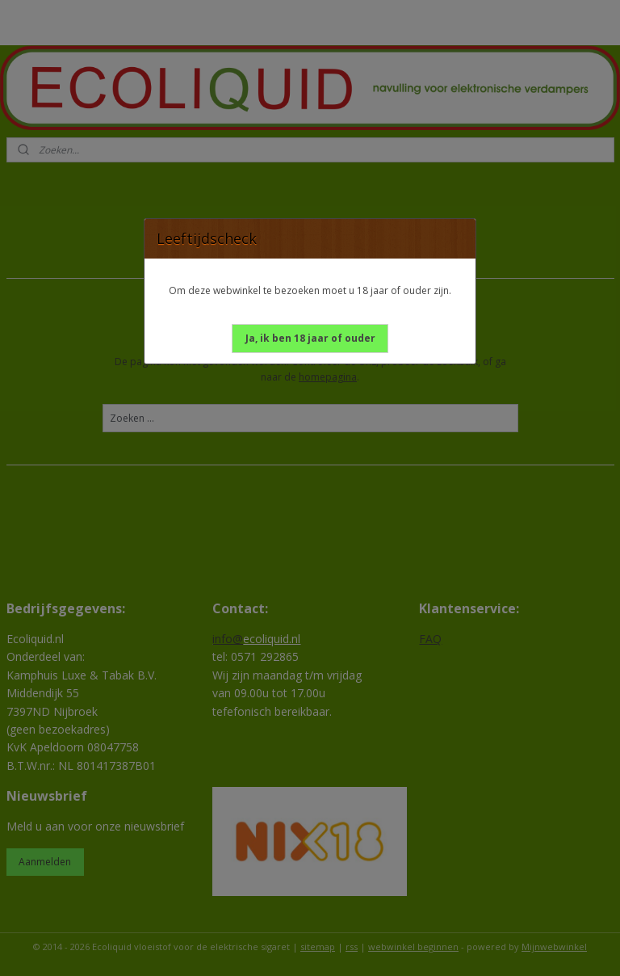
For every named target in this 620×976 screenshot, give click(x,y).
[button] (310, 338)
